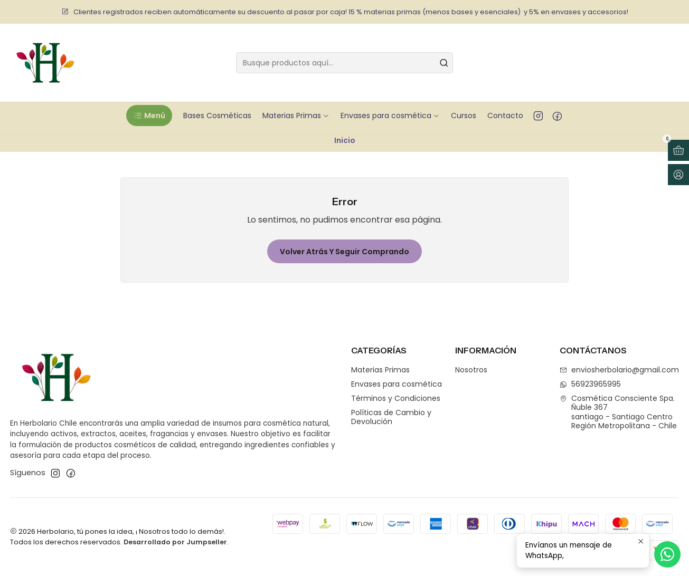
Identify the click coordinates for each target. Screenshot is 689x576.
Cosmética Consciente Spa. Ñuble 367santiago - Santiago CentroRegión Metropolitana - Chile (618, 412)
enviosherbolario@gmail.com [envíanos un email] (619, 369)
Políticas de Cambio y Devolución (391, 417)
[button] (149, 115)
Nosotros (471, 369)
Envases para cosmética (396, 384)
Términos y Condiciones (395, 398)
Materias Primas (380, 369)
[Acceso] (678, 174)
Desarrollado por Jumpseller (175, 541)
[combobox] (344, 62)
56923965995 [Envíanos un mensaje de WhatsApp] (590, 384)
